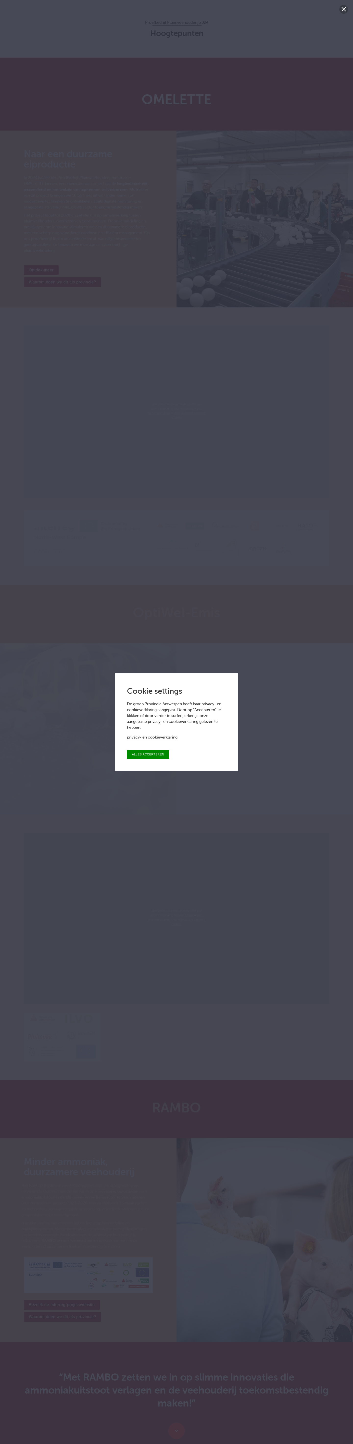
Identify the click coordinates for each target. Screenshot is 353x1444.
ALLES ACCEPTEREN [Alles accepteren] (148, 754)
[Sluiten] (343, 9)
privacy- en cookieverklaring (152, 737)
